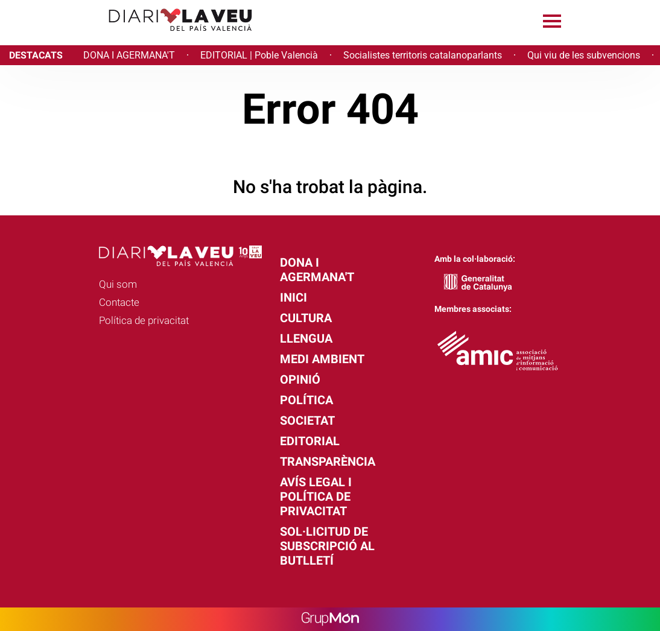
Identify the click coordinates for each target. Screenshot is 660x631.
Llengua (306, 338)
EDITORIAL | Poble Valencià (259, 55)
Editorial (310, 441)
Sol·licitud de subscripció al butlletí (327, 546)
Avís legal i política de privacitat (316, 496)
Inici (293, 297)
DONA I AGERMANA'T (129, 55)
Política (306, 400)
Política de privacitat (144, 320)
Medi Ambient (322, 359)
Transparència (327, 461)
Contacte (119, 302)
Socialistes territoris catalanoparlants (422, 55)
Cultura (306, 318)
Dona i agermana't (317, 269)
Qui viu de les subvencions (583, 55)
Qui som (118, 284)
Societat (307, 420)
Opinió (300, 379)
